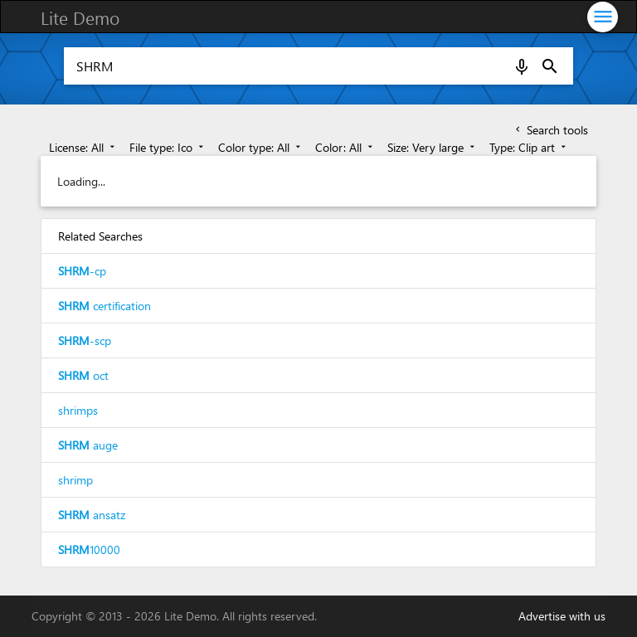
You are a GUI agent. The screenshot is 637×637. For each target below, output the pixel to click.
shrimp (75, 480)
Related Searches (100, 236)
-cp (82, 271)
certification (104, 306)
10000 (89, 549)
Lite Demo (80, 17)
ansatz (91, 515)
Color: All (345, 147)
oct (83, 375)
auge (88, 445)
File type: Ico (168, 147)
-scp (84, 340)
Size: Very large (432, 147)
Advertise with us (561, 616)
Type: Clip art (529, 147)
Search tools (550, 130)
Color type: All (261, 147)
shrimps (78, 410)
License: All (83, 147)
